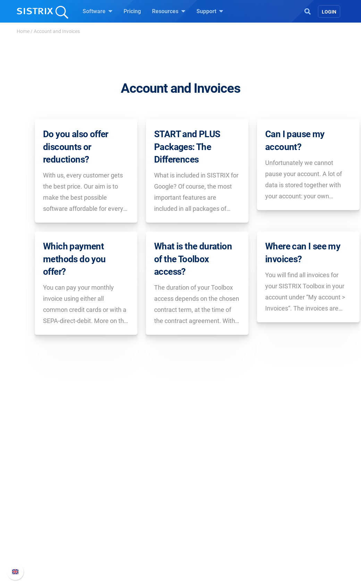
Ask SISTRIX (204, 500)
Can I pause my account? (295, 140)
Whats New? (284, 512)
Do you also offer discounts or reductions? (75, 147)
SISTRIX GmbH (50, 487)
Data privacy (44, 534)
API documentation (292, 523)
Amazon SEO (125, 523)
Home (23, 31)
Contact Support (289, 534)
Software (97, 11)
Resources (168, 11)
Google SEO (123, 512)
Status (277, 545)
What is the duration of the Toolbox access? (193, 266)
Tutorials (199, 556)
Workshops (202, 512)
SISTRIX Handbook (292, 500)
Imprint (38, 545)
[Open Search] (307, 11)
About (36, 500)
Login (329, 12)
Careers (50, 512)
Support (209, 11)
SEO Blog (200, 534)
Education (41, 523)
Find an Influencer (131, 534)
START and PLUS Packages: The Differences (187, 147)
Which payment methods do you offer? (74, 266)
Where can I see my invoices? (302, 260)
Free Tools (201, 545)
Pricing (132, 11)
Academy (200, 523)
